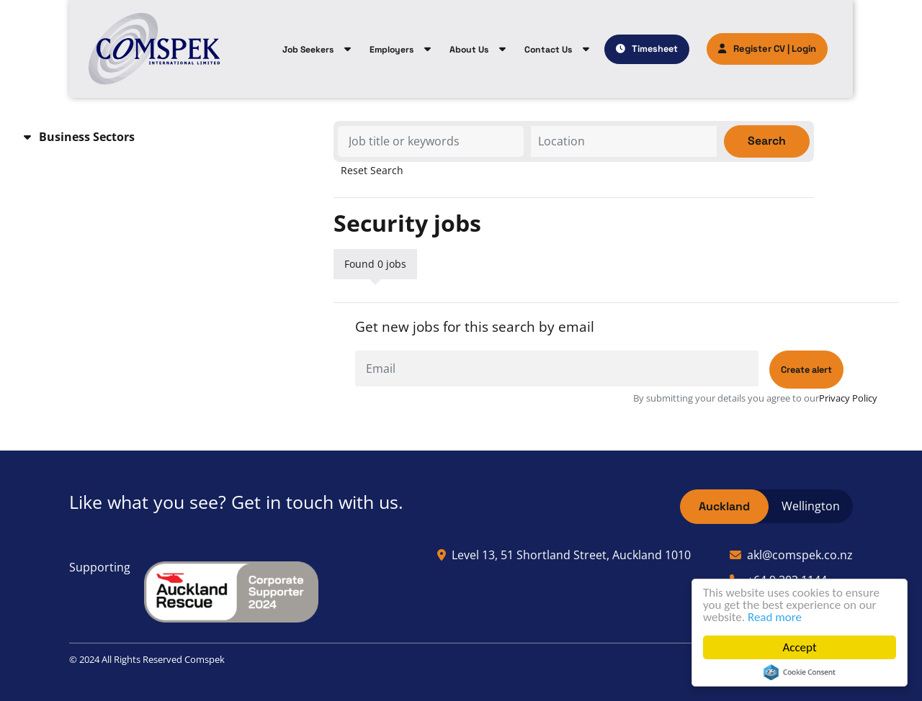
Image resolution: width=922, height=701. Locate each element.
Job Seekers (308, 49)
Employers (391, 49)
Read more (775, 617)
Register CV (751, 48)
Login (804, 48)
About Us (468, 49)
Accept (799, 647)
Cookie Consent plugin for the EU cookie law (800, 672)
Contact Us (548, 49)
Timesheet (655, 48)
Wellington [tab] (811, 506)
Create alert (806, 369)
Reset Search (372, 171)
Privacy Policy (848, 398)
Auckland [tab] (724, 506)
